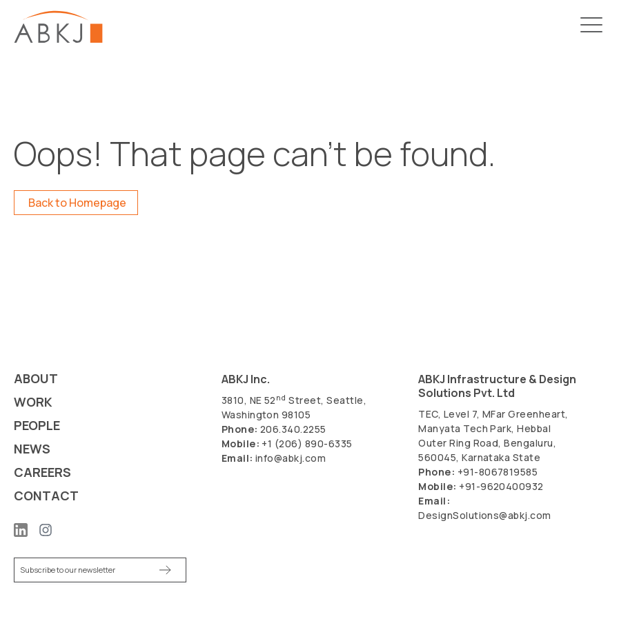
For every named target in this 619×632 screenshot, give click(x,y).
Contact (46, 495)
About (36, 378)
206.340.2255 (293, 429)
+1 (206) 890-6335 (307, 443)
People (37, 425)
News (32, 449)
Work (33, 402)
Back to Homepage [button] (77, 202)
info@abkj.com (290, 458)
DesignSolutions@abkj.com (484, 515)
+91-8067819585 (498, 471)
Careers (42, 472)
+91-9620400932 (501, 486)
